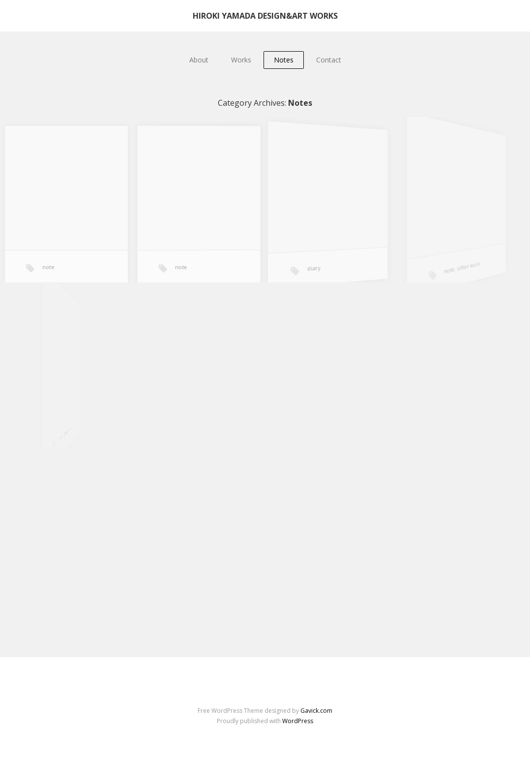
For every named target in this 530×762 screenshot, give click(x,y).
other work (467, 265)
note (48, 267)
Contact (328, 59)
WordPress (297, 721)
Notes (284, 59)
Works (241, 59)
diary (315, 269)
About (198, 59)
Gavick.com (316, 710)
